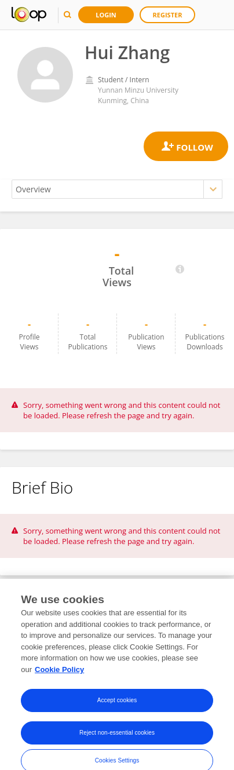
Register (167, 14)
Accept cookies (117, 708)
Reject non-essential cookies (117, 740)
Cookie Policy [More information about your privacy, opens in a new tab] (59, 676)
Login (106, 14)
